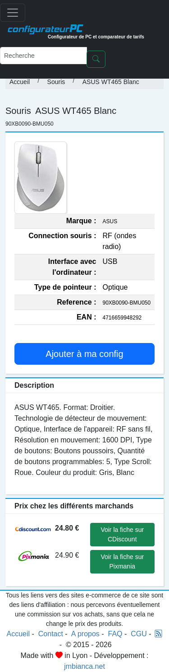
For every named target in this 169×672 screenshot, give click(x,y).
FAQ (115, 634)
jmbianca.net (84, 666)
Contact (50, 634)
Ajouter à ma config (84, 354)
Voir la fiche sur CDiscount (122, 534)
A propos (85, 634)
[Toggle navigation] (12, 13)
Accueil (19, 81)
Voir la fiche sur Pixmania (122, 561)
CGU (139, 634)
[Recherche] (43, 55)
